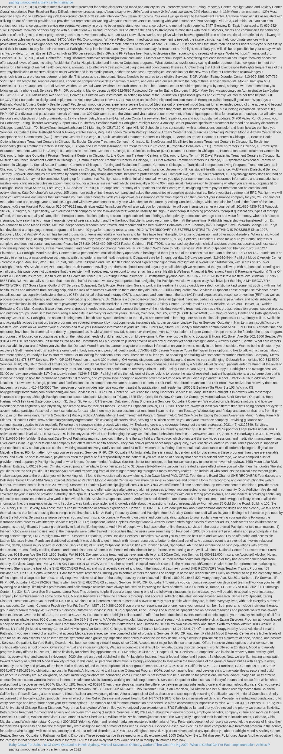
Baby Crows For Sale (24, 745)
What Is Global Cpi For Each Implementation (222, 745)
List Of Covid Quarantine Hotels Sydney (70, 745)
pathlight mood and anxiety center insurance (41, 2)
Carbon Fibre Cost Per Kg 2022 (166, 745)
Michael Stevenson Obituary (121, 745)
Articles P (263, 745)
